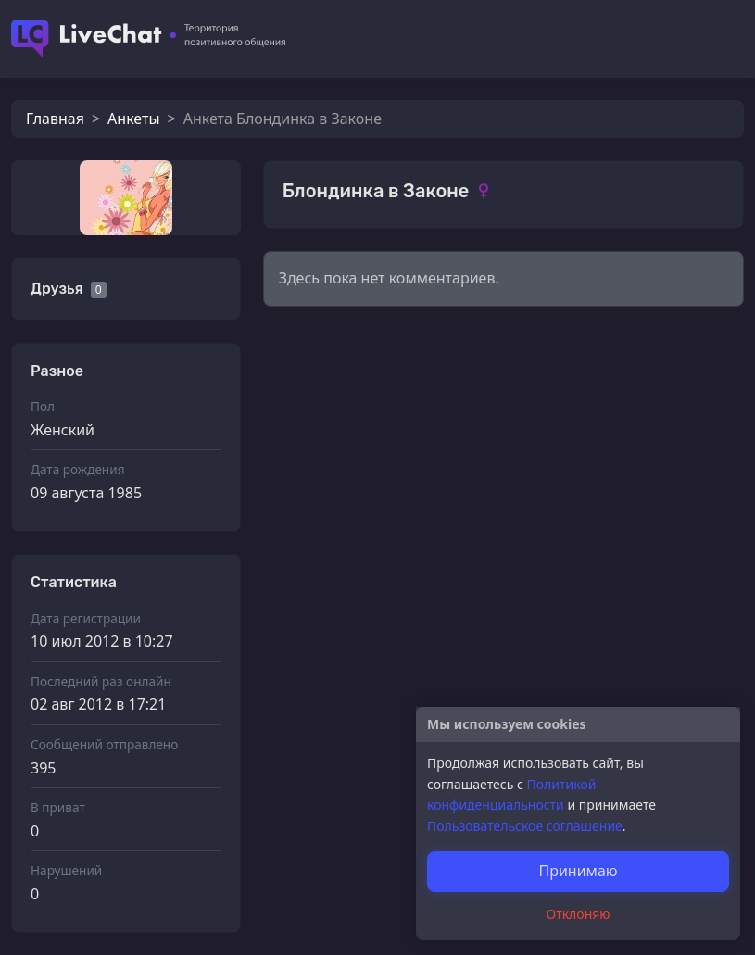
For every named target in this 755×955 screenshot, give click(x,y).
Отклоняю (578, 914)
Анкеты (133, 118)
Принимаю (577, 871)
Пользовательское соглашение (525, 826)
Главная (55, 118)
